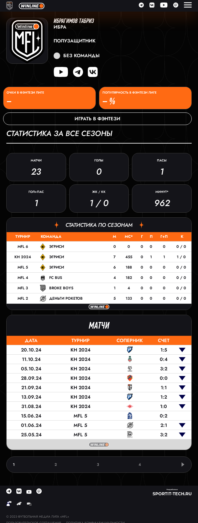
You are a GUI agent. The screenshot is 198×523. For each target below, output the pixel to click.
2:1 (163, 425)
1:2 (163, 397)
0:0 (164, 378)
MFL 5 (23, 267)
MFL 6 (23, 246)
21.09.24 (31, 387)
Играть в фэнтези (97, 118)
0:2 (163, 415)
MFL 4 (23, 278)
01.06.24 (31, 425)
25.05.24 (31, 434)
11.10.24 (31, 359)
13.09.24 (31, 397)
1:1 (164, 387)
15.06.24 (31, 415)
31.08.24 (31, 406)
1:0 (163, 406)
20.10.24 (31, 349)
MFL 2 (23, 298)
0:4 (164, 359)
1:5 (163, 349)
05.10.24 (31, 368)
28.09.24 (31, 378)
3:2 (163, 368)
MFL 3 (23, 288)
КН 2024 (22, 257)
